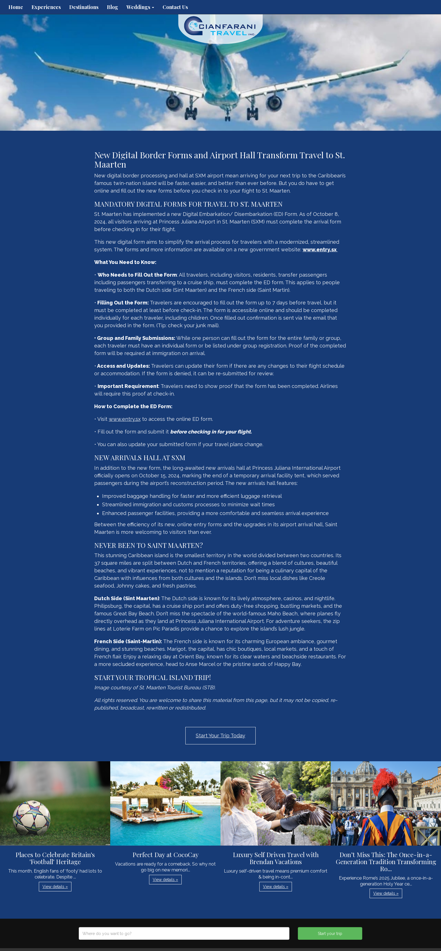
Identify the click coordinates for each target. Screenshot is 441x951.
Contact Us (175, 7)
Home (15, 7)
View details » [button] (55, 886)
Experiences (46, 7)
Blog (112, 7)
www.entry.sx (125, 419)
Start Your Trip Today (220, 735)
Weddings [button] (140, 7)
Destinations (83, 7)
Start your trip (330, 933)
